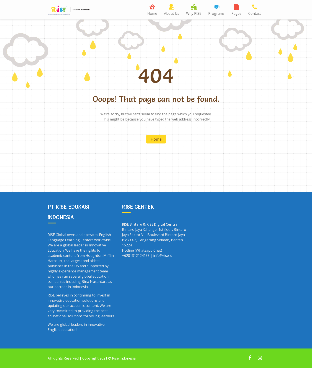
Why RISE (193, 13)
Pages (236, 13)
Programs (216, 13)
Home (152, 13)
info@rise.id (162, 255)
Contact (254, 13)
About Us (171, 13)
